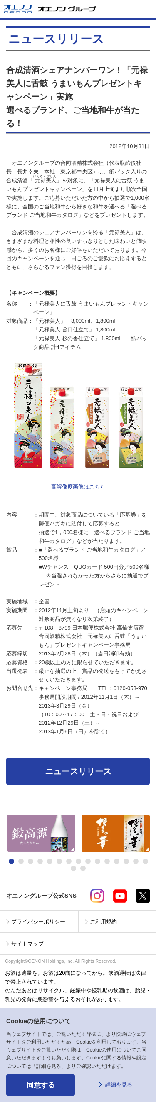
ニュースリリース (78, 771)
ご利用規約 (103, 922)
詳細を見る (118, 1085)
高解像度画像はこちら (78, 487)
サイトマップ (27, 944)
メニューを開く (146, 9)
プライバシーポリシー (38, 922)
